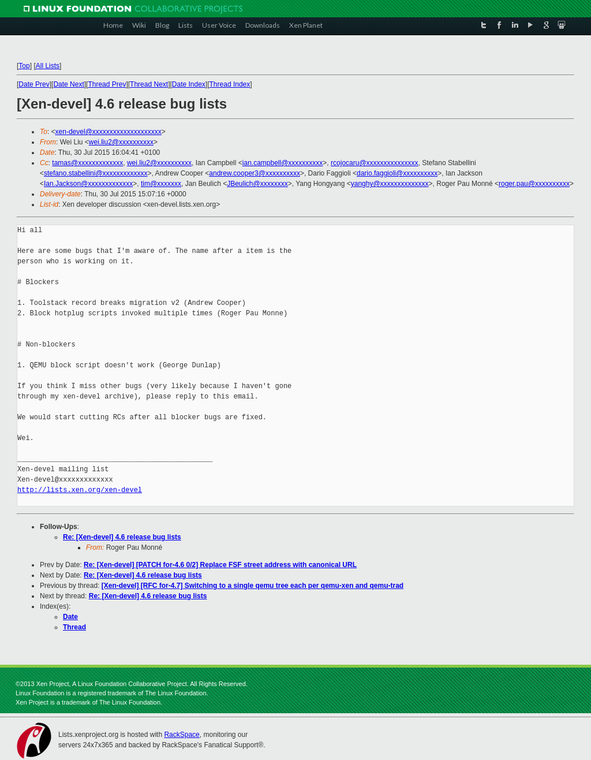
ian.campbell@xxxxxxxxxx (282, 163)
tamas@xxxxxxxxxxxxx (87, 163)
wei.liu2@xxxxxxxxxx (121, 142)
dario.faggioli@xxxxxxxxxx (397, 173)
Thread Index (230, 84)
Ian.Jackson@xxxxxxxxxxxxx (88, 184)
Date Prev (33, 84)
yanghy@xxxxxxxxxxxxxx (390, 184)
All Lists (47, 66)
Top (23, 66)
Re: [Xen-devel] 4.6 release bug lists (122, 537)
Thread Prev (107, 84)
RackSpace (181, 735)
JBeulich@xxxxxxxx (257, 184)
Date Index (188, 84)
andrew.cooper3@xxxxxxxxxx (254, 173)
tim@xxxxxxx (161, 184)
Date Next (68, 84)
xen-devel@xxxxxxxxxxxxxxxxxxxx (108, 132)
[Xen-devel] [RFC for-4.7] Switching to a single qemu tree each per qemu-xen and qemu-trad (252, 586)
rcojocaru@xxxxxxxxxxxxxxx (374, 163)
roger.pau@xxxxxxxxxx (534, 184)
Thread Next (149, 84)
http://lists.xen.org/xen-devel (79, 490)
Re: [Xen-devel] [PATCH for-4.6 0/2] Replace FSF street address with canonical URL (220, 565)
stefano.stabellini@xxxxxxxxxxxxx (96, 173)
